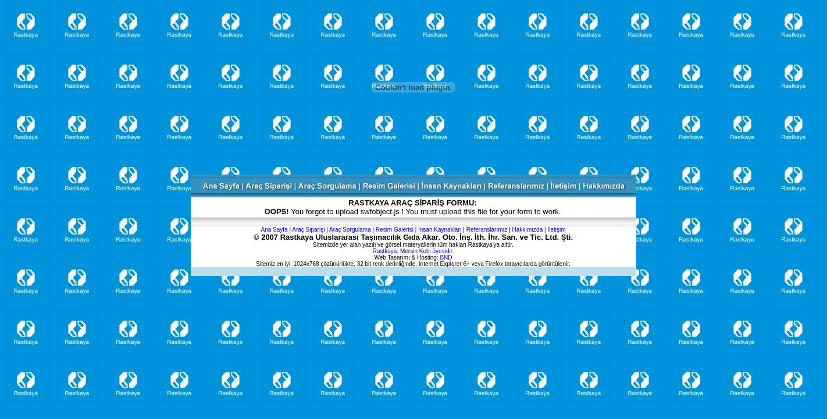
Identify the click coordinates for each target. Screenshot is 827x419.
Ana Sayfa (274, 229)
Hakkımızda (527, 229)
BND (446, 257)
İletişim (556, 229)
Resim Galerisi (395, 229)
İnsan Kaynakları (440, 229)
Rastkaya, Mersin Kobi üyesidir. (413, 251)
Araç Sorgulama (350, 229)
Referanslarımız (487, 229)
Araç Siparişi (308, 229)
